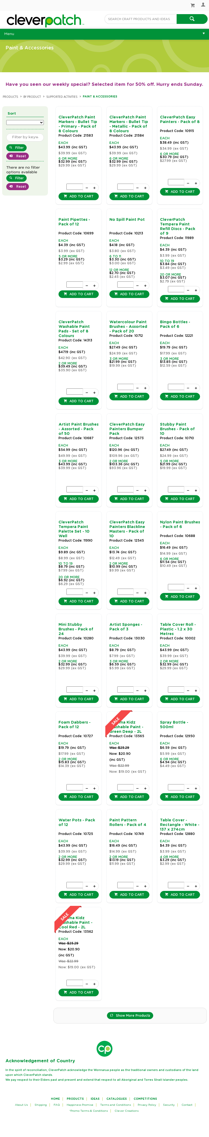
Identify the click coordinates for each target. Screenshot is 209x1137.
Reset (20, 156)
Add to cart (81, 196)
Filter (19, 147)
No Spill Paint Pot (127, 220)
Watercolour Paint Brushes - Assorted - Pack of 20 (128, 326)
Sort (12, 113)
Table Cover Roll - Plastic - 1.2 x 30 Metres (178, 629)
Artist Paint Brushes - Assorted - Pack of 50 (79, 429)
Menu (9, 34)
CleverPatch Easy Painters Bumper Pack (127, 429)
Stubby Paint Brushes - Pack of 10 (177, 429)
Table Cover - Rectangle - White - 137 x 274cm (179, 824)
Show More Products (133, 1015)
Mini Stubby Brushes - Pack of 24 (76, 629)
